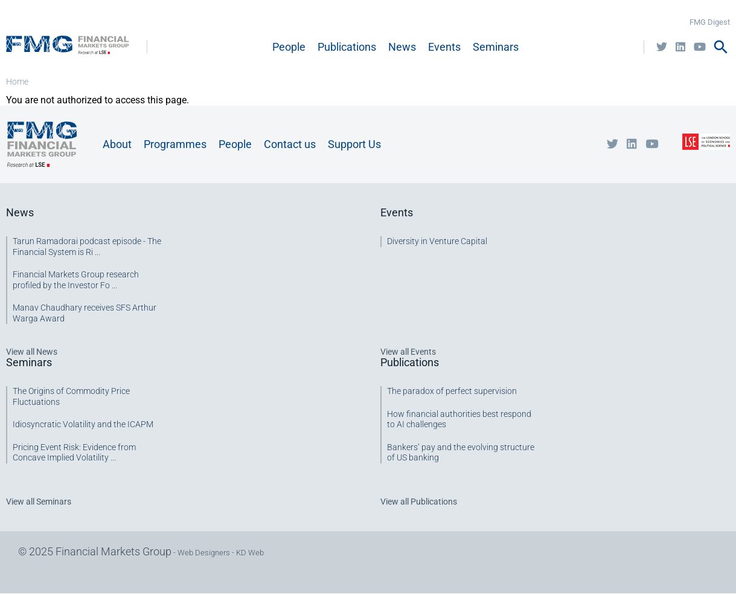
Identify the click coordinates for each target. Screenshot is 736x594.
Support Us (354, 144)
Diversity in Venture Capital (437, 241)
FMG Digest (710, 22)
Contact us (290, 144)
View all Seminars (38, 501)
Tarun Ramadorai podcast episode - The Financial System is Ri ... (87, 246)
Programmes (175, 144)
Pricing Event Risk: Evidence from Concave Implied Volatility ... (74, 452)
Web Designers (204, 552)
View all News (31, 352)
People (289, 46)
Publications (347, 46)
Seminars (496, 46)
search (721, 47)
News (402, 46)
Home (17, 81)
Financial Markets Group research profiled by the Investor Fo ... (76, 280)
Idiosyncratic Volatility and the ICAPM (83, 424)
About (117, 144)
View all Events (408, 352)
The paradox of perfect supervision (452, 391)
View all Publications (418, 501)
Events (444, 46)
